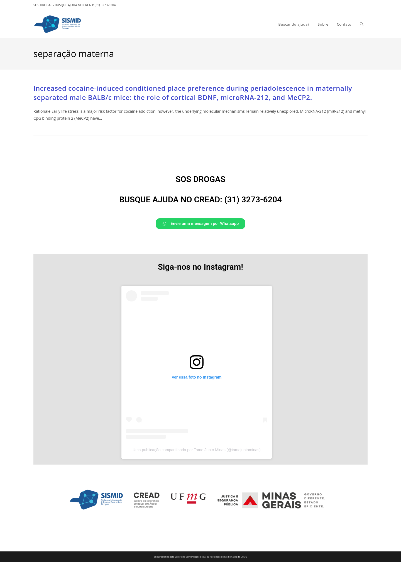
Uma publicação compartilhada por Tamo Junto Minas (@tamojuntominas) (197, 450)
